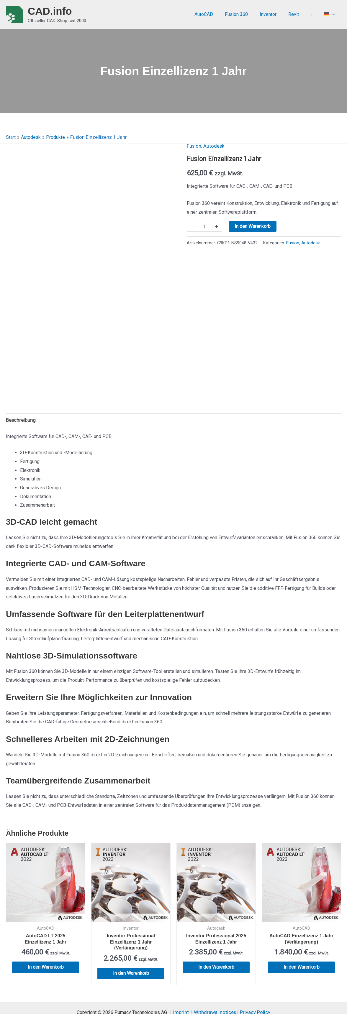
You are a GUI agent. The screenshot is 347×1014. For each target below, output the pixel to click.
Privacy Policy (253, 989)
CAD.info (50, 11)
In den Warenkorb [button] (46, 943)
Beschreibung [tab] (20, 397)
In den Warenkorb (252, 226)
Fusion (194, 146)
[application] (333, 14)
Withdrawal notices (215, 989)
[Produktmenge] (204, 226)
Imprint (183, 989)
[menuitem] (330, 14)
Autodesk (212, 146)
